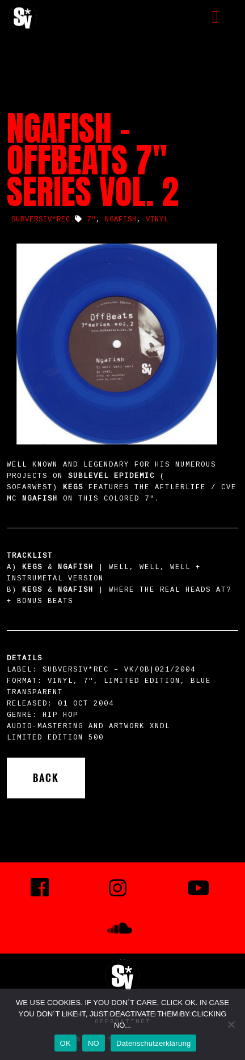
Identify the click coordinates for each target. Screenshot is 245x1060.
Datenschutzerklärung (153, 1043)
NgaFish (121, 220)
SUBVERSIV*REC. (43, 220)
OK (65, 1043)
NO (93, 1043)
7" (91, 220)
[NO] (230, 1024)
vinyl (157, 220)
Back (46, 778)
